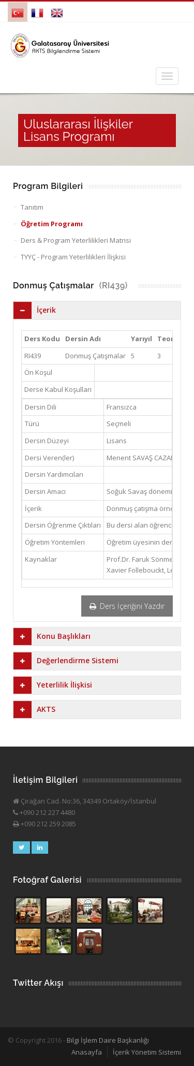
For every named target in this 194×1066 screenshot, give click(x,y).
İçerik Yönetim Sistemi (147, 1052)
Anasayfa (86, 1052)
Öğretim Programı (52, 223)
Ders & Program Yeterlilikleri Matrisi (76, 240)
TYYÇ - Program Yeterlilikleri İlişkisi (73, 256)
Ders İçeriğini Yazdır (127, 606)
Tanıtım (32, 207)
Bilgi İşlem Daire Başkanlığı (108, 1040)
